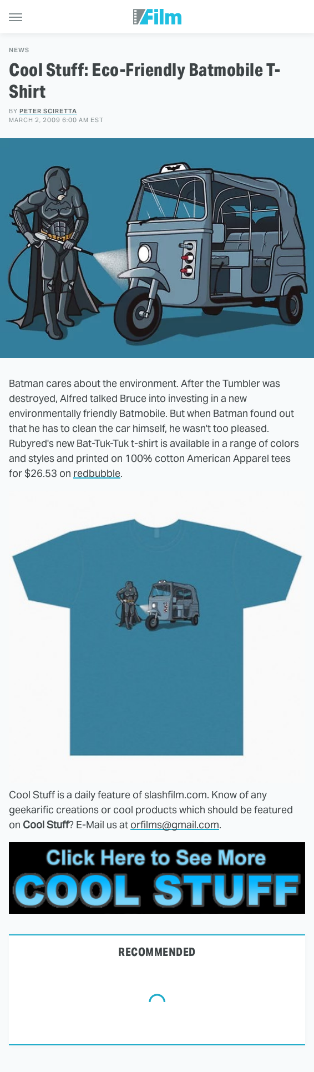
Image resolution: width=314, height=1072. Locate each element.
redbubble (96, 473)
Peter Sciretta (48, 111)
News (19, 50)
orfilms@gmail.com (174, 824)
